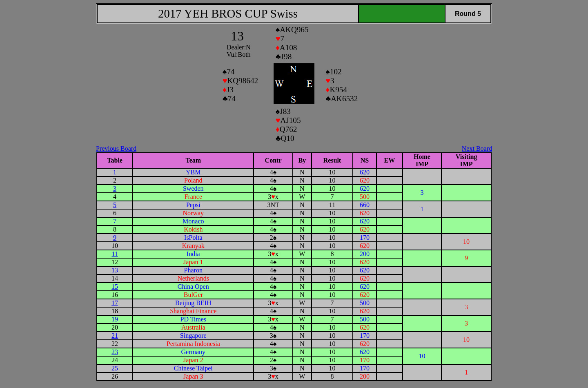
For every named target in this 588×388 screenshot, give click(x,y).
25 (114, 368)
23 (114, 351)
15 (114, 286)
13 (114, 270)
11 (114, 253)
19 (114, 319)
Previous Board (116, 148)
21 (114, 335)
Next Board (477, 148)
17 (114, 302)
